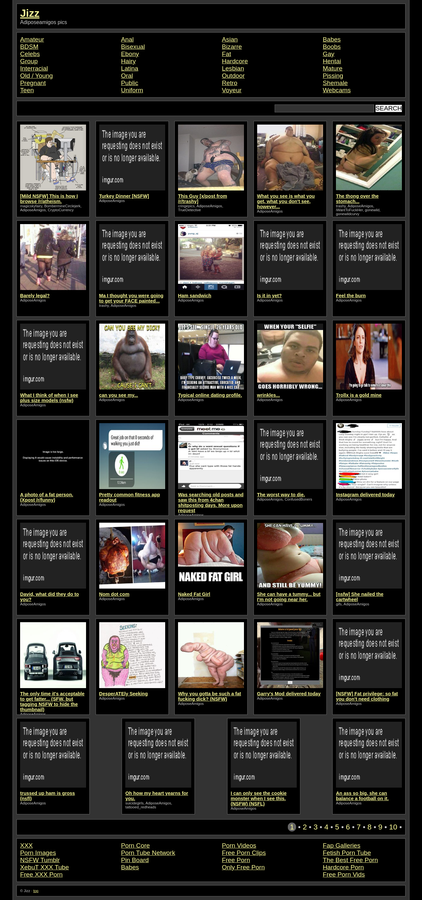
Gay (328, 53)
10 (393, 827)
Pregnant (33, 82)
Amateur (32, 39)
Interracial (34, 68)
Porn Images (38, 852)
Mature (333, 68)
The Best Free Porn (350, 859)
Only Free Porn (243, 867)
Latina (129, 68)
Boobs (332, 46)
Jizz (30, 13)
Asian (230, 39)
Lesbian (233, 68)
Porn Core (135, 845)
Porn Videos (239, 845)
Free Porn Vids (344, 874)
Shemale (335, 82)
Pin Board (135, 859)
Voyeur (232, 90)
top (36, 891)
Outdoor (233, 75)
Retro (229, 82)
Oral (127, 75)
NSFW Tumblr (40, 859)
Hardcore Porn (343, 867)
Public (129, 82)
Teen (27, 90)
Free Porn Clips (244, 852)
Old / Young (36, 75)
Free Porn (236, 859)
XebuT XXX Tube (44, 867)
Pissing (333, 75)
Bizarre (232, 46)
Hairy (128, 61)
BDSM (29, 46)
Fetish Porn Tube (347, 852)
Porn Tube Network (148, 852)
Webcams (337, 90)
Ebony (130, 53)
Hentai (332, 61)
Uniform (132, 90)
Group (29, 61)
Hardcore (235, 61)
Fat (226, 53)
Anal (127, 39)
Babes (332, 39)
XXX (26, 845)
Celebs (30, 53)
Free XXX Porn (41, 874)
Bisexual (133, 46)
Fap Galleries (341, 845)
